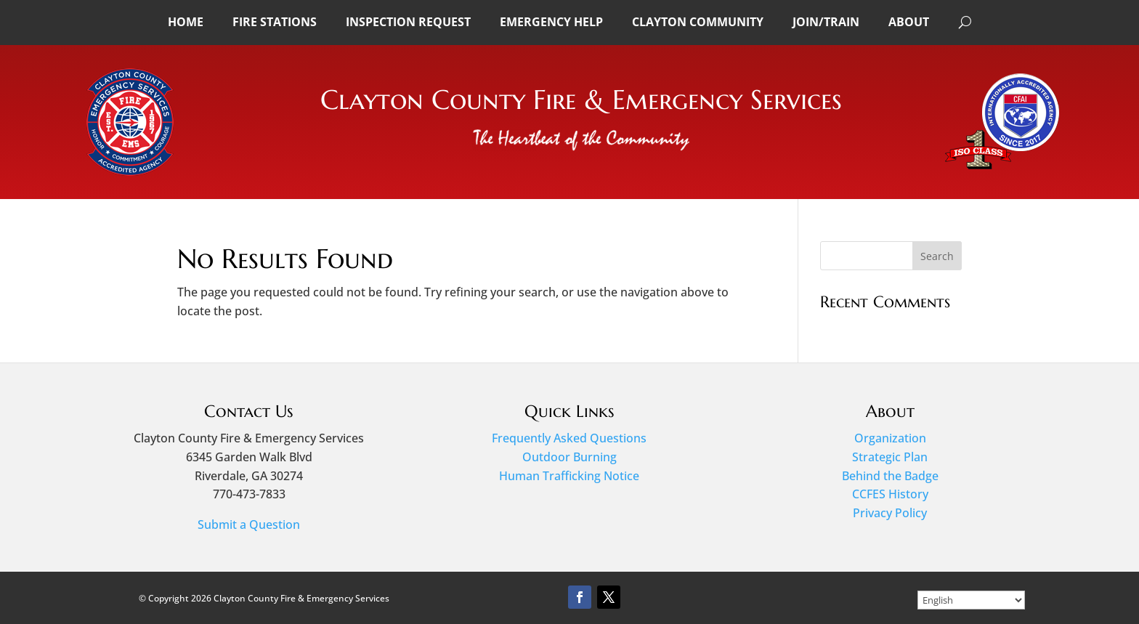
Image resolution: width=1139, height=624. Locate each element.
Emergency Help (551, 22)
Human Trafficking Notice (569, 476)
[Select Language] (971, 600)
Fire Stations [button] (274, 22)
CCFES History (890, 494)
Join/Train (826, 22)
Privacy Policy (890, 513)
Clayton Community (697, 22)
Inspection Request (408, 22)
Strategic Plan (890, 457)
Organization (890, 438)
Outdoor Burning (569, 457)
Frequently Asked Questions (569, 438)
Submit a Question (249, 524)
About (908, 22)
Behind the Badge (890, 476)
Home (185, 22)
